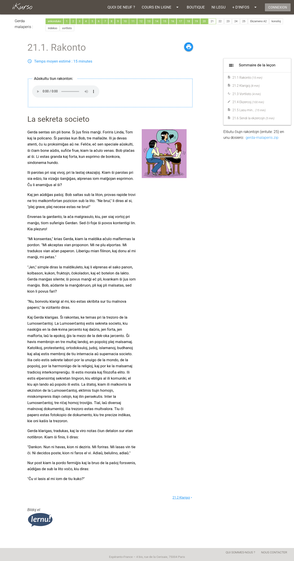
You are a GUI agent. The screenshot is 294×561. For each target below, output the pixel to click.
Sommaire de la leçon (251, 65)
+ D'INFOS (245, 7)
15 (164, 21)
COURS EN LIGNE (161, 7)
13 (148, 21)
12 (141, 21)
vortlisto (67, 28)
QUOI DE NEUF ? (121, 7)
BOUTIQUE (196, 7)
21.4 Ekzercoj (248, 102)
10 (125, 21)
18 (188, 21)
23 (228, 21)
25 (244, 21)
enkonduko (54, 21)
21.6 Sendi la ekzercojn (253, 118)
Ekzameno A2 (258, 21)
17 (180, 21)
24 (235, 21)
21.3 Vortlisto (247, 94)
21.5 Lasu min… (249, 110)
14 (156, 21)
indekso (52, 28)
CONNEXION (277, 7)
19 (196, 21)
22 (220, 21)
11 (133, 21)
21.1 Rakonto (247, 78)
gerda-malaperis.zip (262, 137)
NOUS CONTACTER (274, 552)
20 (204, 21)
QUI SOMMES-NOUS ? (240, 552)
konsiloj (276, 21)
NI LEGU (218, 7)
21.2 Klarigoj (182, 498)
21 (212, 21)
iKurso (22, 7)
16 (172, 21)
